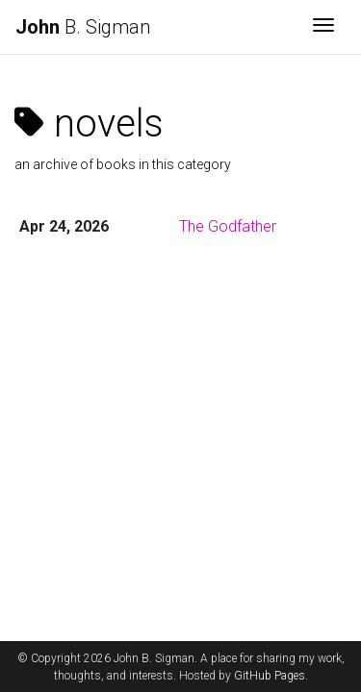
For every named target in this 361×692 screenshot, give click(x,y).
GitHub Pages (269, 675)
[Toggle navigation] (323, 26)
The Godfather (227, 226)
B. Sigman (82, 26)
